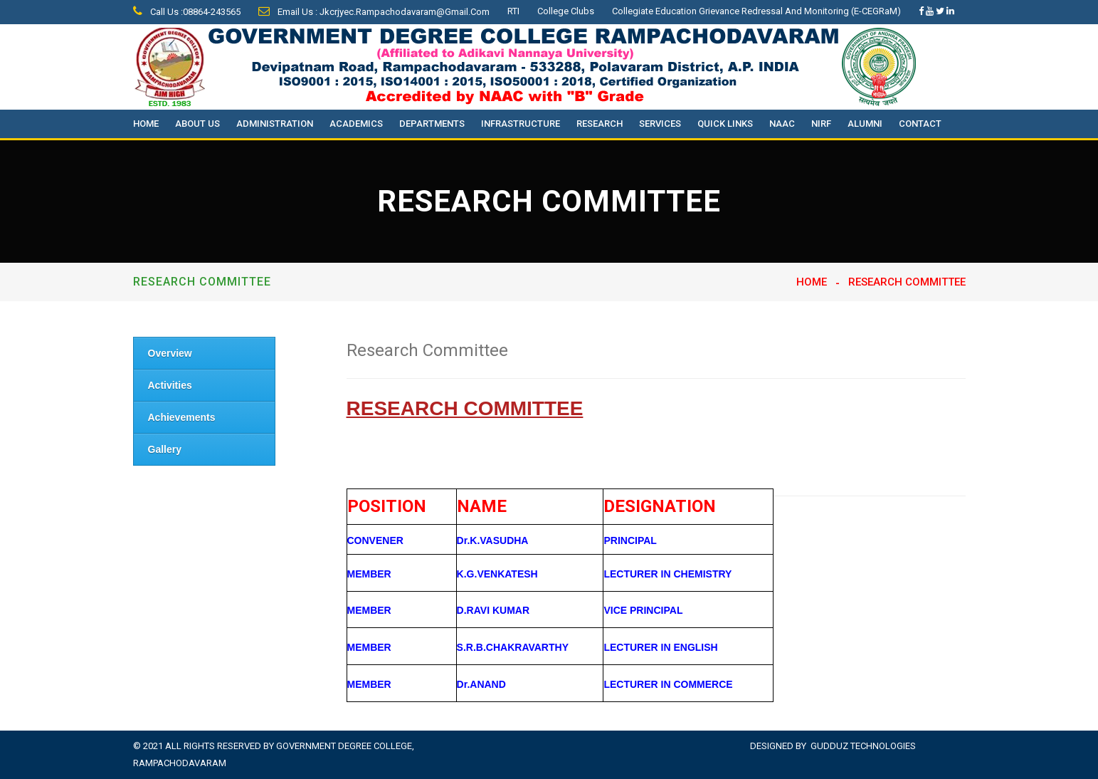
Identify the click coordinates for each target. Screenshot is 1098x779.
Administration (274, 123)
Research (599, 123)
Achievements (182, 417)
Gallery (164, 449)
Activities (170, 385)
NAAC (782, 123)
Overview (170, 353)
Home (146, 123)
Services (660, 123)
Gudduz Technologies (863, 746)
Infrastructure (520, 123)
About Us (197, 123)
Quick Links (725, 123)
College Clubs (565, 11)
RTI (513, 11)
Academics (356, 123)
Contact (920, 123)
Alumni (865, 123)
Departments (432, 123)
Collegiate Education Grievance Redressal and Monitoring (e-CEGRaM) (756, 11)
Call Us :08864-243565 (187, 11)
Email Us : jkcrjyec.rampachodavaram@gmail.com (374, 11)
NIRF (821, 123)
